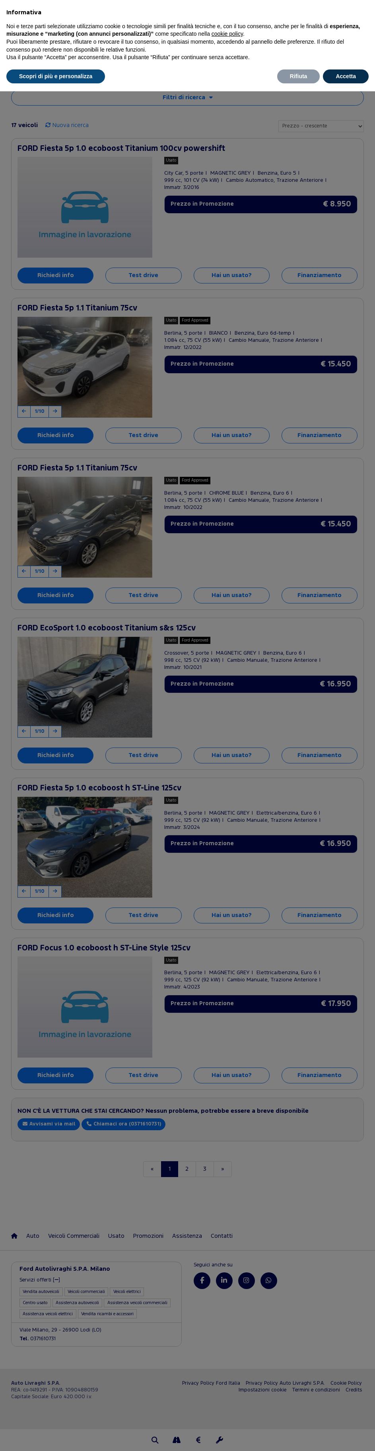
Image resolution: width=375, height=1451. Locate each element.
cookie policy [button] (227, 34)
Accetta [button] (346, 76)
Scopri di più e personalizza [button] (55, 76)
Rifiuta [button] (298, 76)
